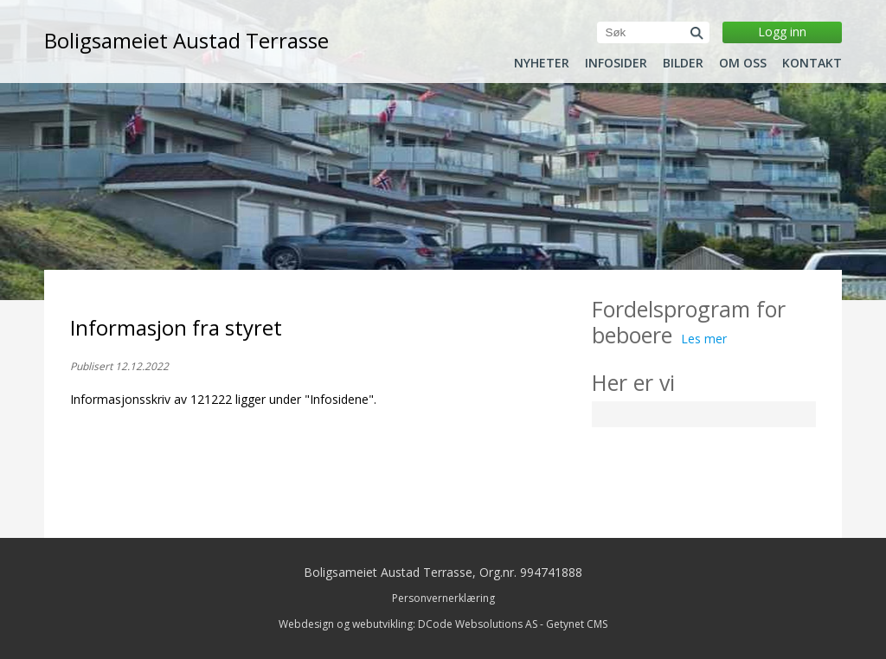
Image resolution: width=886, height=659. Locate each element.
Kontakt (812, 63)
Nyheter (541, 63)
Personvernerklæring (443, 598)
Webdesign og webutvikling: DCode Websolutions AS (408, 624)
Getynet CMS (576, 624)
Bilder (683, 63)
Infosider (616, 63)
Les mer (704, 338)
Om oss (743, 63)
